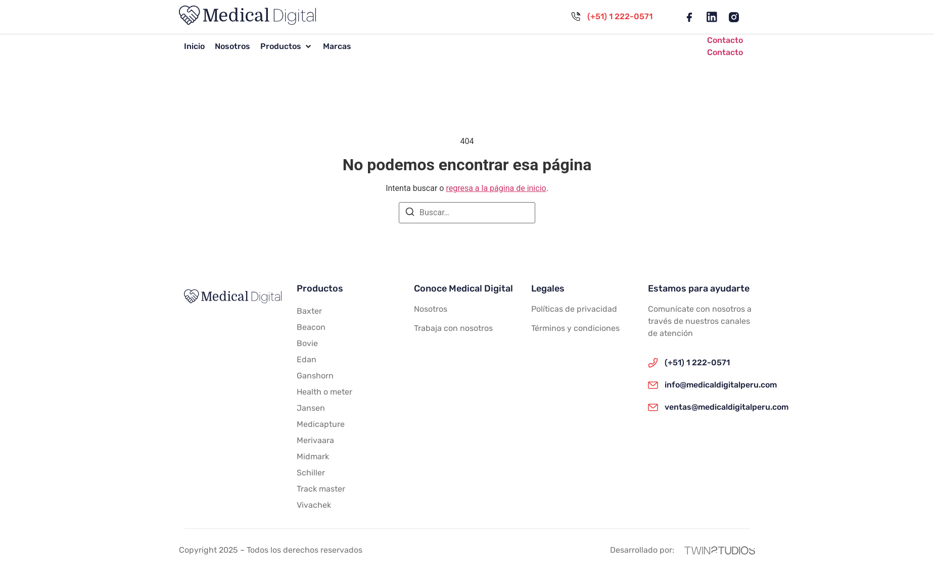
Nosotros (430, 309)
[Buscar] (410, 213)
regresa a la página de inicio (496, 188)
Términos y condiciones (575, 328)
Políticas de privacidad (574, 309)
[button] (286, 46)
